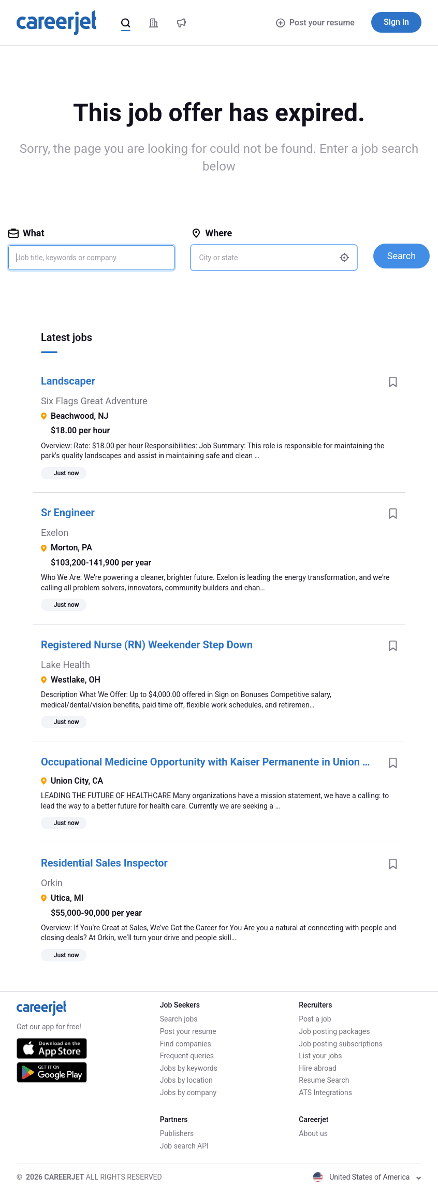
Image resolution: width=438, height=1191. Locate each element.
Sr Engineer (68, 512)
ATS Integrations (325, 1092)
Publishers (177, 1133)
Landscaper (68, 381)
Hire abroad (317, 1068)
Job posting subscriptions (340, 1044)
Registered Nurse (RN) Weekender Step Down (147, 645)
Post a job (315, 1019)
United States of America (367, 1177)
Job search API (184, 1146)
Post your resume (315, 22)
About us (313, 1133)
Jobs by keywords (188, 1068)
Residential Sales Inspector (104, 863)
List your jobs (320, 1056)
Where (211, 233)
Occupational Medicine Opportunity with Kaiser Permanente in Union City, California (211, 762)
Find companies (185, 1044)
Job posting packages (334, 1031)
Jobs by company (188, 1092)
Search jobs (179, 1019)
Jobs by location (186, 1080)
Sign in (396, 22)
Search (401, 255)
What (26, 233)
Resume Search (324, 1080)
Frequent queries (187, 1056)
